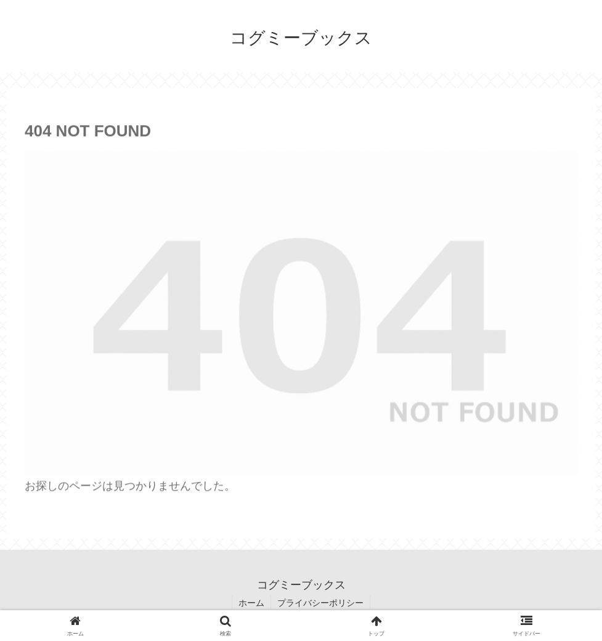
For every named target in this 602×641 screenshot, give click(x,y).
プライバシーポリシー (320, 603)
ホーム (251, 603)
